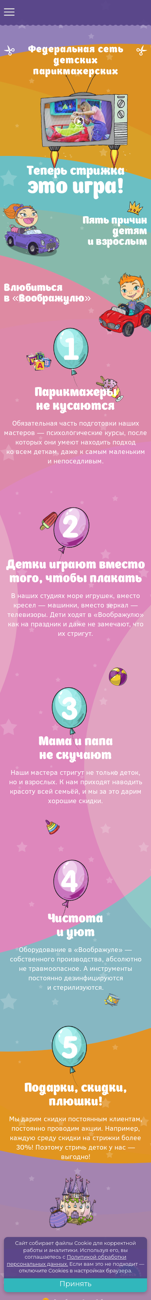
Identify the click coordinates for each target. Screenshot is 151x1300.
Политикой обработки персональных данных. (66, 1260)
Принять (75, 1284)
